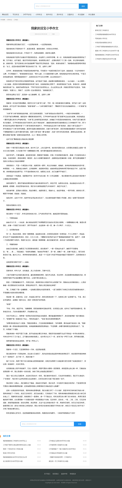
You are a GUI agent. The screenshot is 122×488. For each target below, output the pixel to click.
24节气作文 (27, 14)
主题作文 (70, 14)
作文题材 (81, 14)
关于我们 (47, 474)
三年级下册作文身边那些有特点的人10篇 (22, 444)
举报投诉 (73, 474)
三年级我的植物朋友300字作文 (105, 34)
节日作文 (16, 14)
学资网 (3, 19)
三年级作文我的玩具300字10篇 (105, 59)
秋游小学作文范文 (22, 453)
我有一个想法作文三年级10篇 (22, 449)
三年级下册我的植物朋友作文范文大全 (107, 46)
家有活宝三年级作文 (102, 30)
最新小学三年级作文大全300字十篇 (107, 51)
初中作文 (49, 14)
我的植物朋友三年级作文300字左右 (107, 55)
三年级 (16, 19)
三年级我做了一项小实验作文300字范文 (67, 449)
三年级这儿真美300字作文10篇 (67, 440)
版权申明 (64, 474)
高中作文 (60, 14)
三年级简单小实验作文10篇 (67, 444)
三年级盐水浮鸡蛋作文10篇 (67, 453)
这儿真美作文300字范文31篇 (22, 461)
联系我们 (56, 474)
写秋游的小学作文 (101, 38)
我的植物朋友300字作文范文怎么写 (22, 457)
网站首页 (5, 14)
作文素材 (91, 14)
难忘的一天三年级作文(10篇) (67, 461)
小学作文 (39, 14)
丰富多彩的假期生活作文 (103, 42)
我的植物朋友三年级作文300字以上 (22, 440)
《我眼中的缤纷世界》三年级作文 (67, 457)
